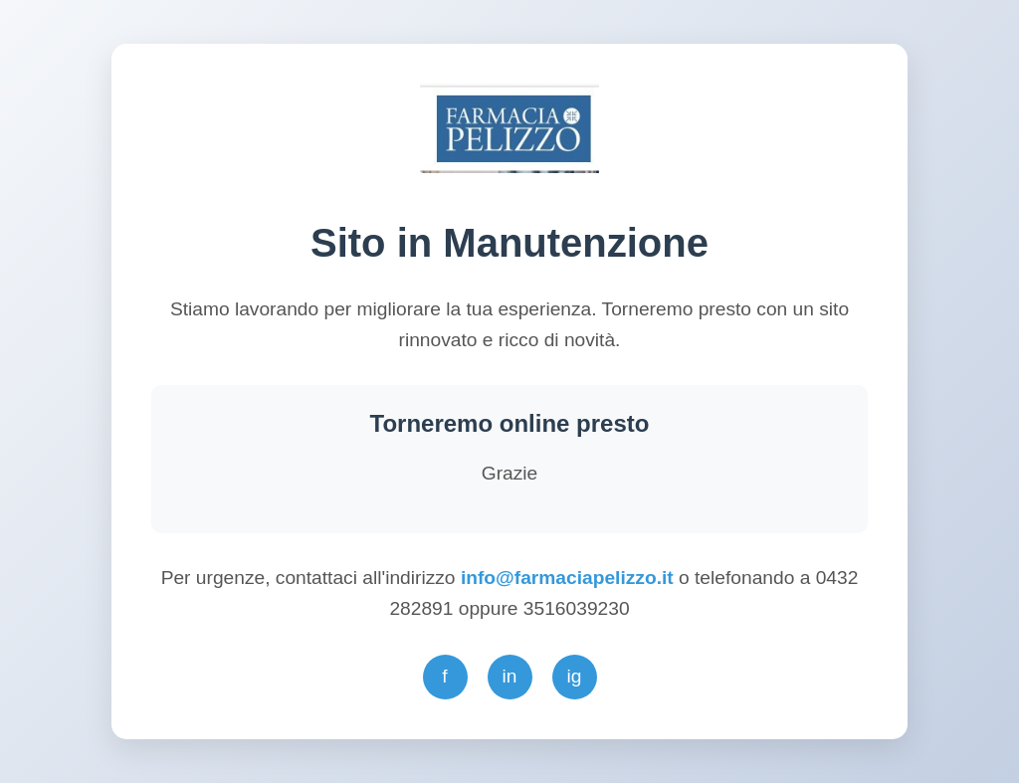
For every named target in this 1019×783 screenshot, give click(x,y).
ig (574, 676)
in (510, 676)
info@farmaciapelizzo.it (570, 577)
